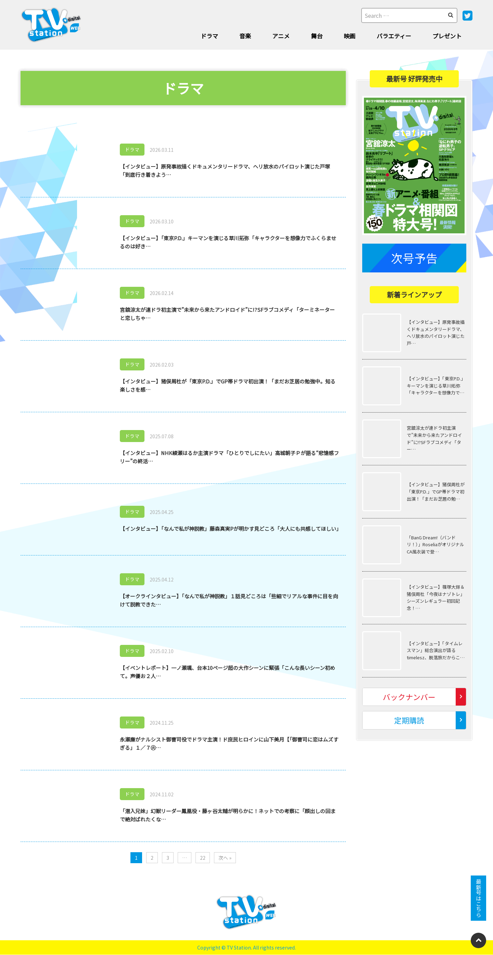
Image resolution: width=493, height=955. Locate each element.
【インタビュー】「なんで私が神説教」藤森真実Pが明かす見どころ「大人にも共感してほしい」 (230, 528)
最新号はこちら (479, 898)
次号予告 (414, 257)
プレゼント (447, 36)
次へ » (224, 857)
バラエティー (394, 36)
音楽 (245, 36)
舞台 (317, 36)
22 (202, 857)
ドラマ (209, 36)
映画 (349, 36)
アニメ (281, 36)
